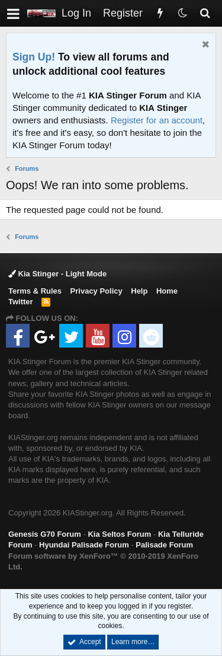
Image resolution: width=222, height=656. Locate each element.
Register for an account (156, 120)
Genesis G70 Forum (44, 534)
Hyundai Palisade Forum (84, 544)
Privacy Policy (96, 290)
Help (139, 290)
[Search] (205, 13)
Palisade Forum (164, 544)
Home (167, 290)
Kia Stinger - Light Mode (57, 273)
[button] (13, 13)
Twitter (20, 301)
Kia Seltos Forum (119, 534)
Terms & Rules (35, 290)
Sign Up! (33, 57)
